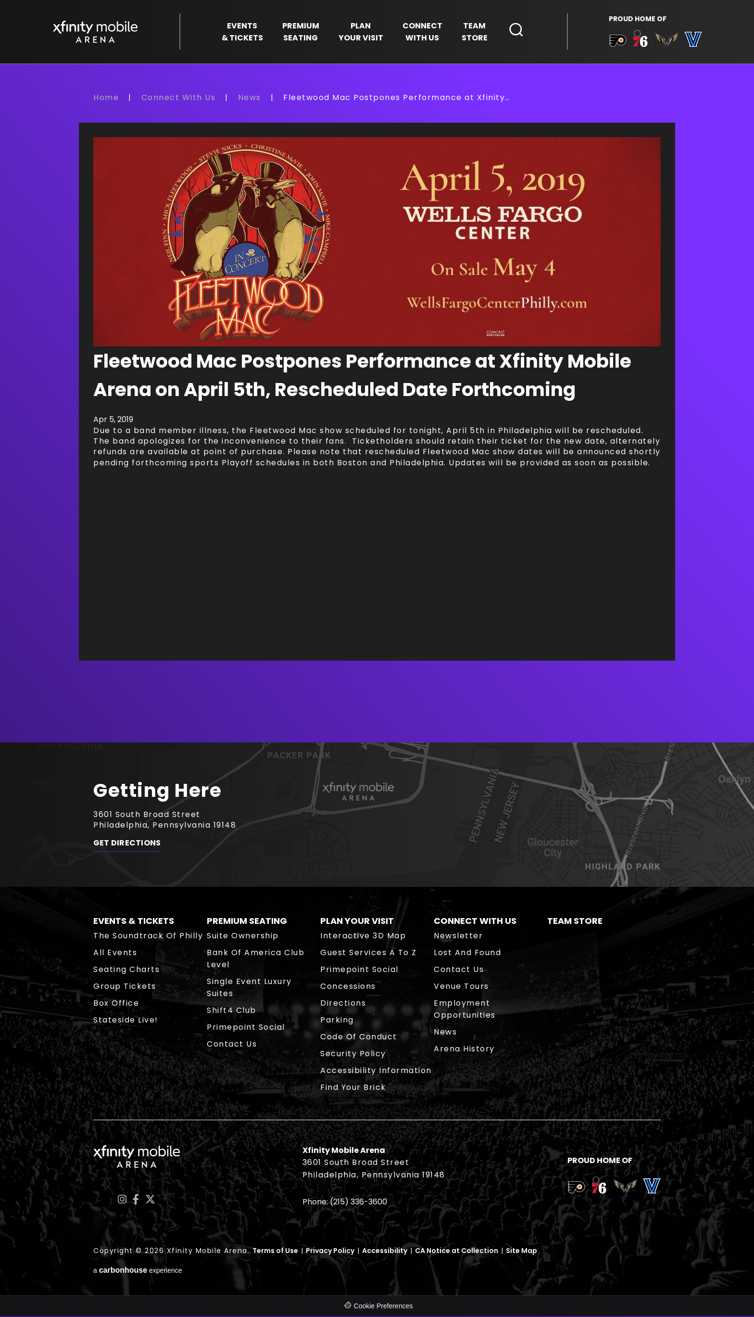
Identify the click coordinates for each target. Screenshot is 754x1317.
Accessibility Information (376, 1071)
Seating (300, 32)
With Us (422, 32)
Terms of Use (275, 1251)
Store (475, 32)
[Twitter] (150, 1201)
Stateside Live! (125, 1020)
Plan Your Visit (357, 922)
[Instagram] (122, 1201)
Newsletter (458, 936)
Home (106, 98)
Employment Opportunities (465, 1010)
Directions (343, 1004)
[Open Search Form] (516, 30)
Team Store (575, 922)
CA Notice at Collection (456, 1251)
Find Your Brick (353, 1088)
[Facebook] (136, 1201)
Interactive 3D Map (363, 936)
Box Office (116, 1004)
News (249, 98)
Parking (337, 1020)
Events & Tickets (133, 922)
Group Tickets (124, 987)
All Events (115, 953)
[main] (377, 417)
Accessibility (384, 1251)
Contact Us (232, 1044)
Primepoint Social (246, 1028)
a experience (137, 1271)
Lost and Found (467, 953)
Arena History (464, 1049)
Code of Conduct (358, 1037)
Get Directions (127, 845)
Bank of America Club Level (255, 959)
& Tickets (242, 32)
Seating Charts (126, 970)
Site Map (521, 1251)
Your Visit (361, 32)
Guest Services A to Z (368, 953)
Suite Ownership (243, 936)
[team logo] (617, 43)
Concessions (348, 987)
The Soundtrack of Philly (148, 936)
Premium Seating (247, 922)
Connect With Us (178, 98)
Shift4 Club (231, 1011)
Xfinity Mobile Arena (95, 32)
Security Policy (353, 1054)
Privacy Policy (330, 1251)
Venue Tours (461, 987)
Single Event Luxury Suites (249, 988)
